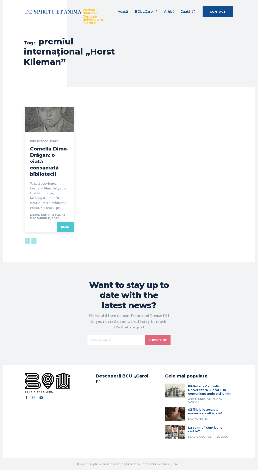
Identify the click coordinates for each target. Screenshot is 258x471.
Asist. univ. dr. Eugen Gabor (205, 401)
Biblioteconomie (44, 141)
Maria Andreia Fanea (48, 215)
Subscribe (157, 340)
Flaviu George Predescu (208, 437)
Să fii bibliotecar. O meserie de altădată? (205, 412)
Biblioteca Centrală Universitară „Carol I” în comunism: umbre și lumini (209, 390)
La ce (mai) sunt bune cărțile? (205, 430)
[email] (115, 340)
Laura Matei (198, 419)
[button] (188, 11)
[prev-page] (27, 241)
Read (65, 227)
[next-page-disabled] (33, 241)
